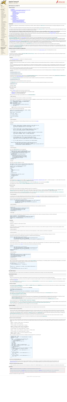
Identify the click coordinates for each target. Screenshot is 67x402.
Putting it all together (16, 18)
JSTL (18, 191)
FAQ (1, 7)
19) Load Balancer (3, 24)
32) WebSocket (3, 37)
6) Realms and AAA (3, 14)
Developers (2, 51)
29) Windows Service (3, 34)
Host (54, 33)
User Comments (3, 8)
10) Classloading (3, 17)
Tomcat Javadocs (3, 42)
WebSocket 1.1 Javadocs (4, 45)
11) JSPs (2, 18)
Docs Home (2, 6)
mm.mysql (13, 93)
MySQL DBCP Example (16, 13)
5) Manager (2, 13)
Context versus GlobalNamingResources (18, 21)
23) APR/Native (3, 28)
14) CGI (2, 20)
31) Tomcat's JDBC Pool (4, 36)
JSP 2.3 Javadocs (3, 43)
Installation (14, 11)
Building (2, 49)
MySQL (14, 90)
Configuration (3, 41)
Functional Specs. (3, 53)
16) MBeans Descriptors (4, 22)
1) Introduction (3, 10)
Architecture (2, 52)
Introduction (13, 9)
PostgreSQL (14, 14)
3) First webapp (3, 12)
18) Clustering (3, 23)
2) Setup (2, 11)
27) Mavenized (3, 32)
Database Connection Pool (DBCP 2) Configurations (18, 10)
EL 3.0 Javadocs (3, 44)
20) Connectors (3, 25)
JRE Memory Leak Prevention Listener (16, 40)
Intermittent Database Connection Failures (19, 19)
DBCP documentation (20, 76)
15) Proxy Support (3, 21)
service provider (23, 37)
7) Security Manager (3, 15)
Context (52, 33)
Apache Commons (42, 49)
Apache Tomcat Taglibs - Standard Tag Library (38, 191)
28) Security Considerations (3, 33)
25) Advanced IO (3, 29)
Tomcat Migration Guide (52, 32)
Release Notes (3, 40)
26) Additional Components (3, 31)
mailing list (40, 394)
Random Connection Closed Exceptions (18, 20)
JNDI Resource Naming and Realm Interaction (19, 22)
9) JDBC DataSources (3, 16)
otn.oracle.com (16, 297)
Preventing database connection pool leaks (19, 12)
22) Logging (2, 27)
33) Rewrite (2, 38)
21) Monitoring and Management (3, 26)
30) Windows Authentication (3, 35)
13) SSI (2, 19)
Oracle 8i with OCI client (14, 16)
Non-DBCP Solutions (14, 15)
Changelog (2, 50)
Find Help (23, 394)
